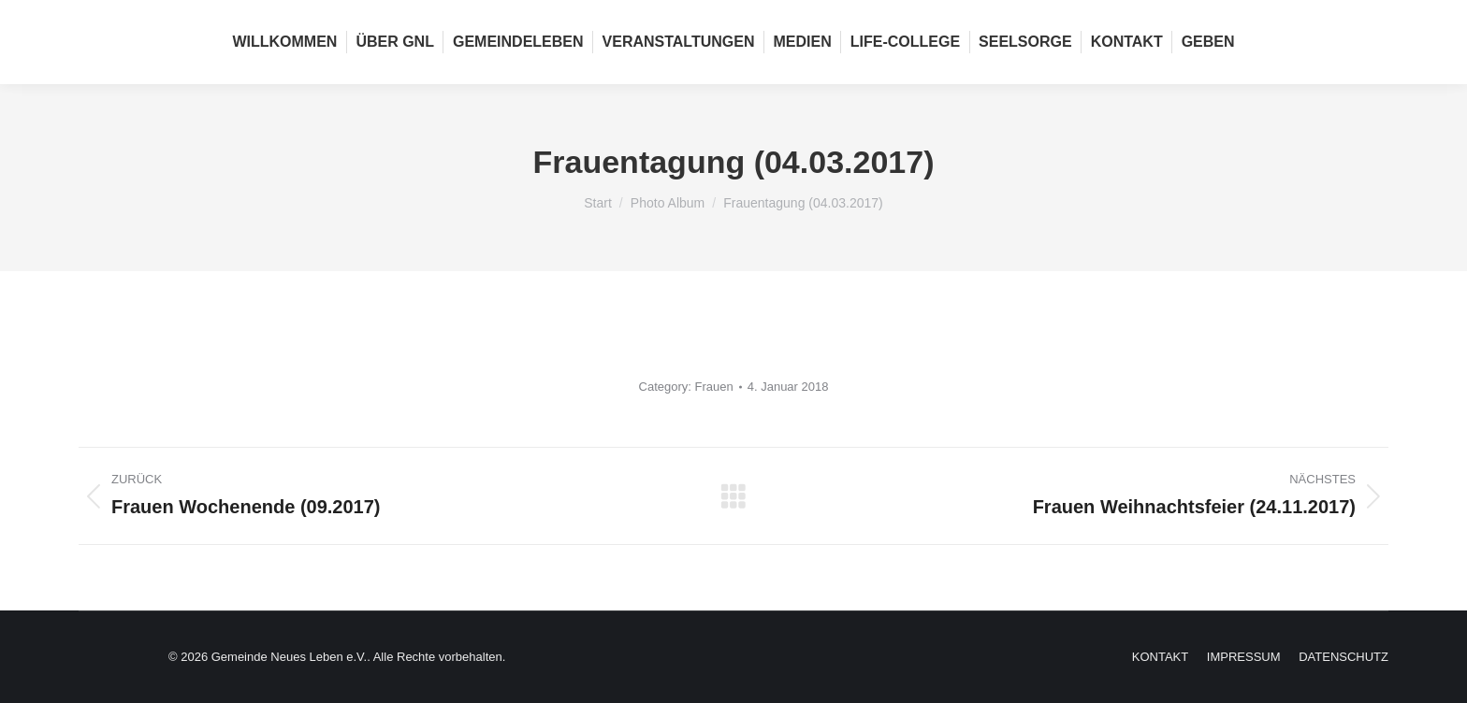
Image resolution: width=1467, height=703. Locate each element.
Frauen (714, 387)
